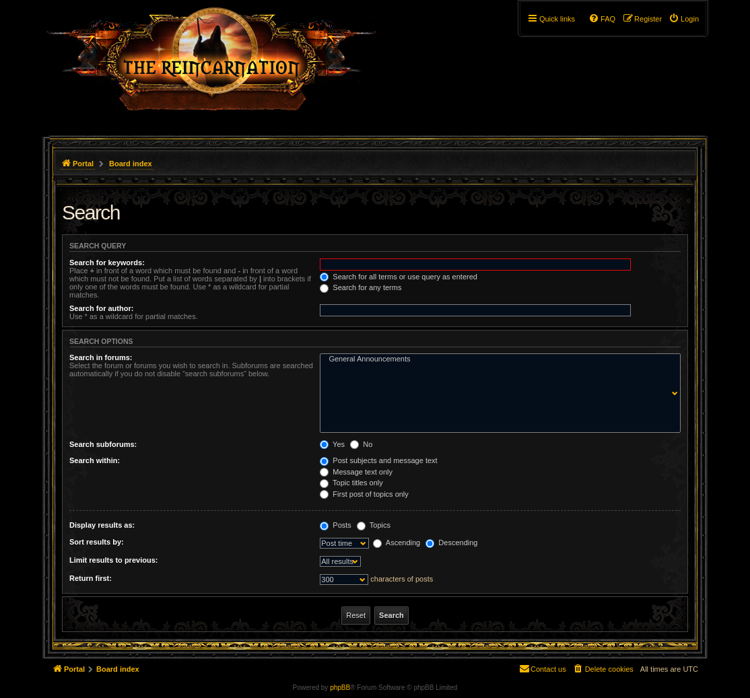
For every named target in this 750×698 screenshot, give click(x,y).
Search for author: (101, 308)
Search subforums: (103, 444)
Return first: (90, 578)
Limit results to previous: (113, 560)
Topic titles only (351, 483)
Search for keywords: (107, 262)
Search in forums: (101, 357)
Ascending (396, 542)
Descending (451, 542)
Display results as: (102, 525)
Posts (335, 525)
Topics (373, 525)
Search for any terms (360, 287)
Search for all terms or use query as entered (398, 277)
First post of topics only (364, 494)
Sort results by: (96, 542)
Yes (332, 444)
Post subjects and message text (378, 460)
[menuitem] (684, 19)
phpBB (340, 687)
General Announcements (497, 359)
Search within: (94, 460)
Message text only (356, 472)
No (361, 444)
